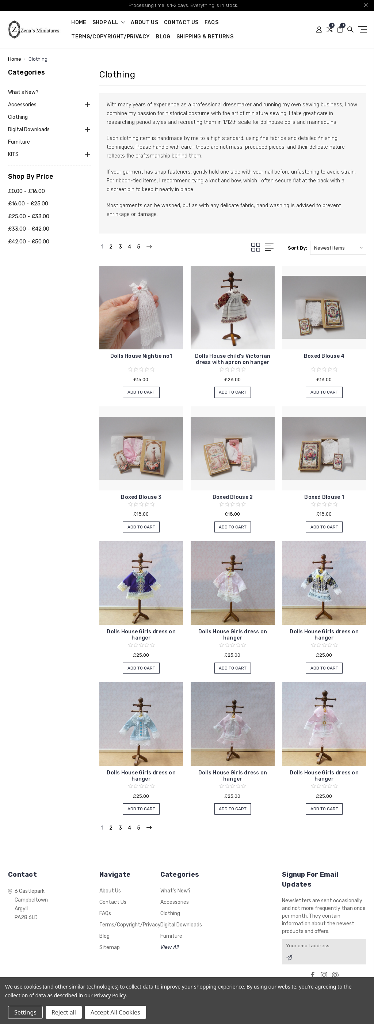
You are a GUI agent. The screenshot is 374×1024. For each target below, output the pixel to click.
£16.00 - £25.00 (28, 203)
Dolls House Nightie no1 (141, 356)
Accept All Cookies (115, 1012)
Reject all (63, 1012)
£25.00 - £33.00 (28, 216)
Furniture (19, 142)
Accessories (22, 105)
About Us (144, 23)
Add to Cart (141, 392)
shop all (108, 23)
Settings (25, 1012)
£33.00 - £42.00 (28, 228)
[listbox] (338, 248)
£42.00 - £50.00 (28, 241)
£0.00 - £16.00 (26, 191)
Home (78, 23)
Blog (163, 37)
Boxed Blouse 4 (324, 356)
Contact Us (181, 23)
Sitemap (109, 948)
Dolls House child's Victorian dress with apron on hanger (232, 359)
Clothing (18, 117)
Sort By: (297, 248)
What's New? (23, 92)
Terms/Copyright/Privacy (110, 37)
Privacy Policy (110, 995)
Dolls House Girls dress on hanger (141, 635)
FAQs (211, 23)
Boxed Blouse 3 (141, 497)
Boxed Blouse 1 (324, 497)
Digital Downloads (29, 129)
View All (169, 948)
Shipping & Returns (204, 37)
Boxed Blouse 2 (233, 497)
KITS (13, 154)
